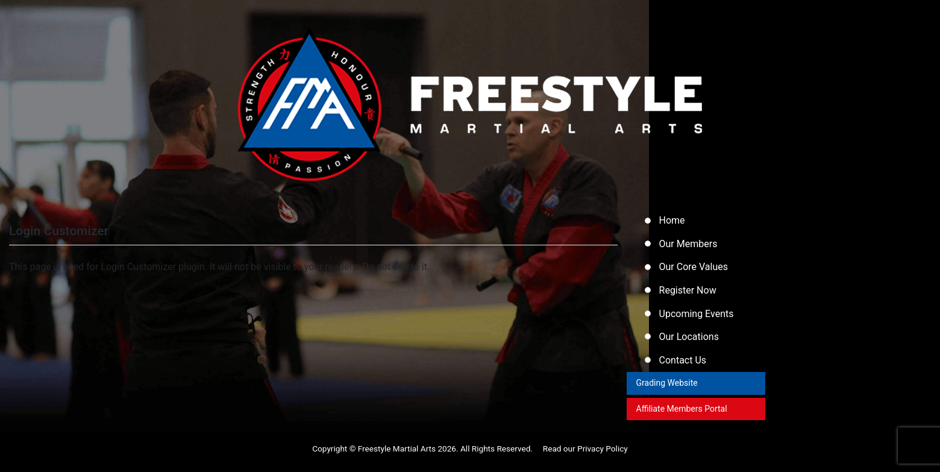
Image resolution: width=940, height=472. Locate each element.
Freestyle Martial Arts (397, 456)
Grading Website (667, 389)
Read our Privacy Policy (585, 456)
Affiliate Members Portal (682, 416)
